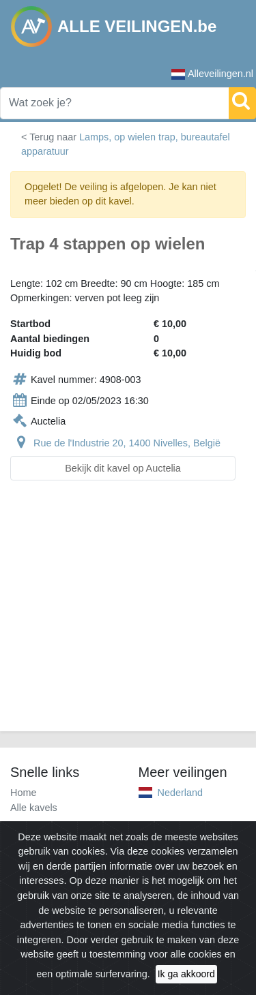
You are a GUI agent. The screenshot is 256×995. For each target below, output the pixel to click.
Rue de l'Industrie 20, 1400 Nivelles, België (127, 443)
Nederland (180, 792)
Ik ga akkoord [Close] (186, 973)
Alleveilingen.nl (212, 74)
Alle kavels (33, 807)
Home (23, 792)
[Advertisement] (128, 614)
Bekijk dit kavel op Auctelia (123, 468)
